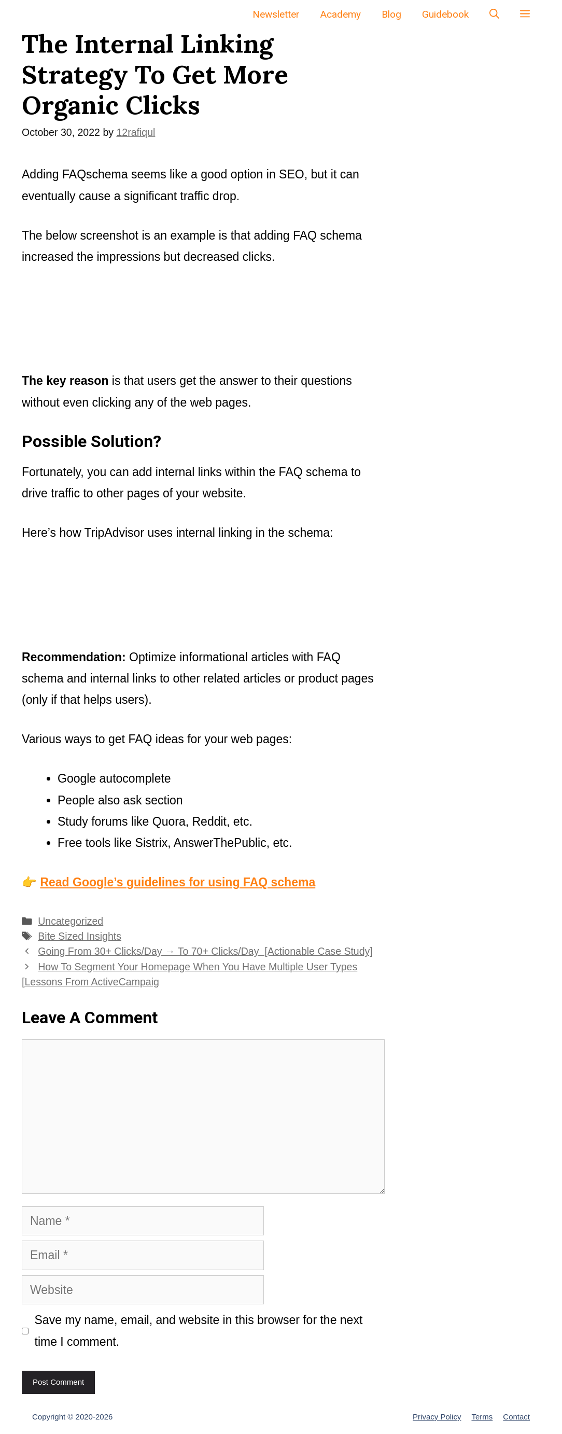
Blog (391, 14)
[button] (525, 14)
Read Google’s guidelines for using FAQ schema (177, 882)
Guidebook (445, 14)
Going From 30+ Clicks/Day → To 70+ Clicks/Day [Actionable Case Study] (205, 951)
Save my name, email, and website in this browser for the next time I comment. (199, 1330)
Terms (482, 1416)
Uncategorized (70, 921)
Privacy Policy (437, 1416)
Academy (340, 14)
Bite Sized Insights (79, 936)
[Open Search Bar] (494, 14)
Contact (516, 1416)
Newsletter (276, 14)
